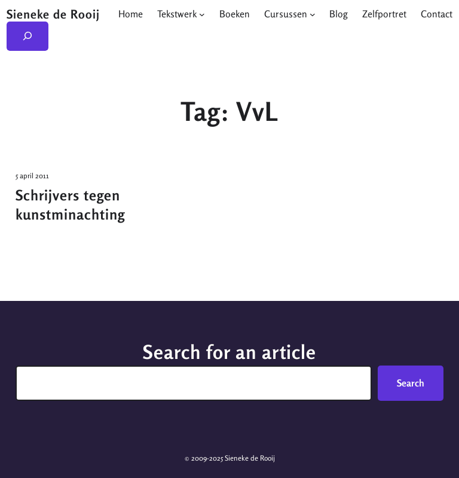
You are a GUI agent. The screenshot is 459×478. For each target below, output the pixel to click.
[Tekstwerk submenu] (202, 14)
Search (410, 383)
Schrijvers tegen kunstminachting (70, 205)
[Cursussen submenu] (313, 14)
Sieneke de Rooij (53, 14)
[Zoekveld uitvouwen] (28, 36)
